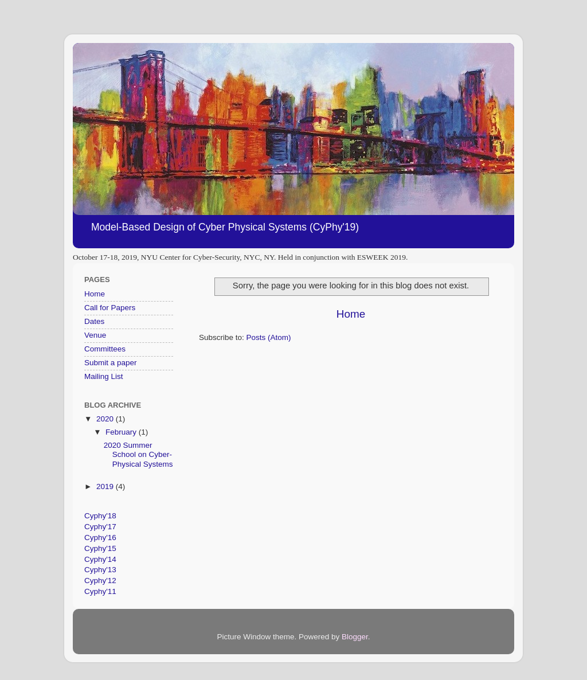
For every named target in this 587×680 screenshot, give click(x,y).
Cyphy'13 (100, 569)
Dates (94, 321)
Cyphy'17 (100, 526)
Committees (105, 349)
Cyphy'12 (100, 580)
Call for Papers (109, 307)
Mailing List (103, 376)
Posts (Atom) (268, 337)
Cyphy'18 (100, 515)
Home (350, 314)
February (122, 432)
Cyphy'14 (100, 559)
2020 (106, 419)
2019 (106, 486)
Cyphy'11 (100, 591)
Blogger (355, 636)
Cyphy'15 (100, 548)
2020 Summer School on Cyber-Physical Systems (138, 454)
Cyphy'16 (100, 537)
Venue (95, 335)
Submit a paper (110, 362)
